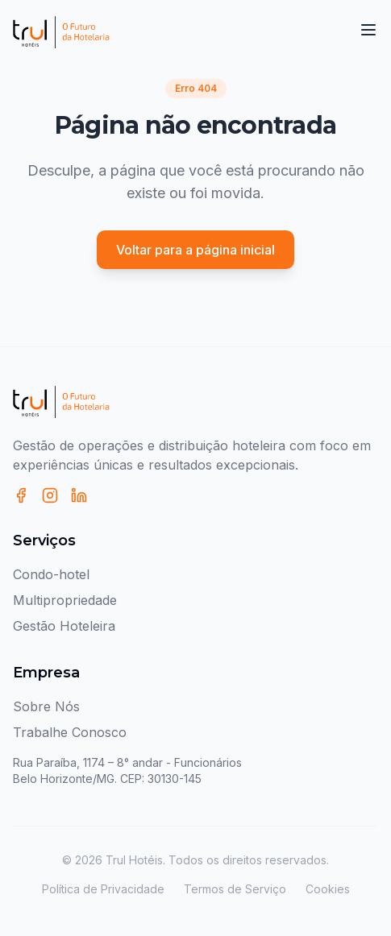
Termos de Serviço (235, 889)
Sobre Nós (46, 706)
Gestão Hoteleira (64, 626)
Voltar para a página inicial (195, 250)
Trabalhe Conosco (70, 732)
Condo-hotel (51, 574)
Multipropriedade (65, 600)
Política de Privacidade (103, 889)
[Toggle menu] (368, 29)
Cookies (328, 889)
